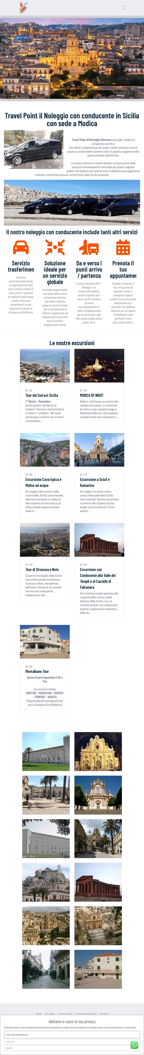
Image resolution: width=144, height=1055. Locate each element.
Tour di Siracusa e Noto (42, 569)
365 (29, 666)
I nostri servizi (65, 1013)
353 (29, 564)
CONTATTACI (21, 37)
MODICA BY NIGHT (92, 395)
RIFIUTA (9, 1048)
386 (29, 474)
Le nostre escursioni (86, 1013)
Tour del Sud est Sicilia (42, 395)
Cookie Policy (130, 1027)
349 (83, 474)
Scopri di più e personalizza (17, 1034)
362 (29, 390)
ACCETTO (10, 1041)
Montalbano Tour (37, 671)
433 (83, 390)
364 (83, 564)
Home (39, 1013)
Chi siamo (50, 1013)
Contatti (104, 1013)
